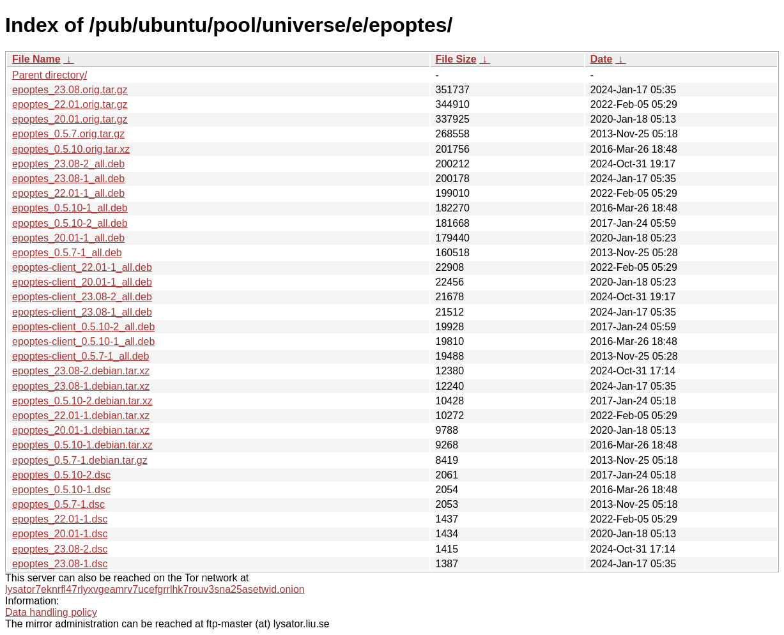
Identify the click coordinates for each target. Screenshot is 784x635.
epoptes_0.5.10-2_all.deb (70, 223)
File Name (36, 59)
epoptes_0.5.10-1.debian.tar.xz (82, 445)
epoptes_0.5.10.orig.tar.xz (71, 149)
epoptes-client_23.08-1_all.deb (82, 312)
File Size (456, 59)
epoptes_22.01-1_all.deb (68, 193)
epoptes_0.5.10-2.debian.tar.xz (82, 400)
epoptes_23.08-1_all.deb (68, 178)
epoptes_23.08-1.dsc (59, 563)
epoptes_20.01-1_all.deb (68, 238)
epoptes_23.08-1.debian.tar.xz (81, 386)
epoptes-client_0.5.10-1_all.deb (83, 341)
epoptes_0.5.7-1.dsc (58, 504)
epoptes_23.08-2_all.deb (68, 163)
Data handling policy (51, 612)
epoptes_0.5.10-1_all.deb (70, 208)
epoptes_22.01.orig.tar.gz (70, 104)
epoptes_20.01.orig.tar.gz (70, 119)
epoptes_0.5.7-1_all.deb (67, 252)
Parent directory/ (49, 75)
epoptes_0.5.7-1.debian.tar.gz (80, 460)
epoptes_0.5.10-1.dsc (61, 489)
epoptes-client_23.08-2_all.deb (82, 296)
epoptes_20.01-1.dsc (59, 533)
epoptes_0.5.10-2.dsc (61, 475)
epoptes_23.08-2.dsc (59, 549)
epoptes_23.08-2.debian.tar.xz (81, 370)
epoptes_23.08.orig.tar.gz (70, 89)
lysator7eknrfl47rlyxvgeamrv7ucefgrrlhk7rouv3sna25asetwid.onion (155, 589)
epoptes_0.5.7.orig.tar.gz (68, 133)
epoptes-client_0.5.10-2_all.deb (83, 326)
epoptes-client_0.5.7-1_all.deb (80, 356)
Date (601, 59)
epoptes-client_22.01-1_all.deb (82, 267)
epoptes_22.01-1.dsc (59, 519)
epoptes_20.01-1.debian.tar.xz (81, 430)
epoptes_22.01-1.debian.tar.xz (81, 415)
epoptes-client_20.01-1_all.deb (82, 282)
